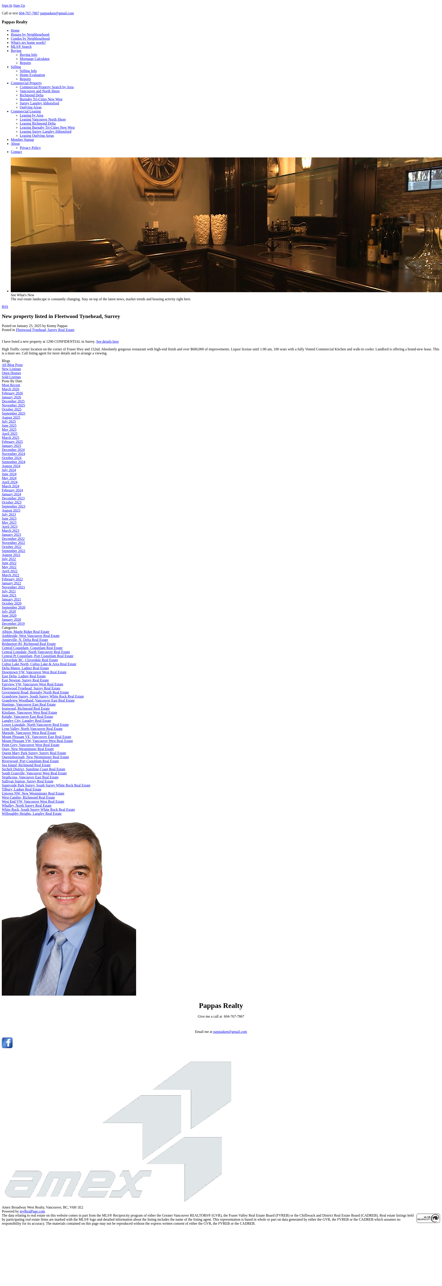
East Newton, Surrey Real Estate (25, 680)
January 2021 (11, 599)
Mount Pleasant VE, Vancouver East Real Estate (36, 737)
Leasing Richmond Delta (38, 123)
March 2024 (10, 486)
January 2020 (11, 619)
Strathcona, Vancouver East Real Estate (30, 777)
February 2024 (12, 490)
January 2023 (11, 535)
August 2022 (11, 555)
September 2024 (13, 462)
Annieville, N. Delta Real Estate (25, 640)
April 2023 (10, 526)
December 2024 (13, 450)
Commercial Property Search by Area (47, 87)
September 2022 (13, 551)
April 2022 (10, 571)
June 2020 (9, 615)
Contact (16, 152)
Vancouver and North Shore (40, 91)
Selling (16, 67)
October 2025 (12, 409)
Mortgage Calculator (35, 59)
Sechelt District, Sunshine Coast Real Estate (33, 769)
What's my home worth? (28, 42)
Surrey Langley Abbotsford (39, 103)
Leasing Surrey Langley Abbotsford (45, 131)
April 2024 (10, 482)
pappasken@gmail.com (230, 1032)
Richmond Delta (31, 95)
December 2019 (13, 623)
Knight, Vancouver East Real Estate (27, 716)
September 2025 (13, 413)
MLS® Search (21, 47)
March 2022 (10, 575)
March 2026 (10, 389)
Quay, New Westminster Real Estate (28, 749)
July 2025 (9, 421)
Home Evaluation (32, 75)
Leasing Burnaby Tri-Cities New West (47, 127)
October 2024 (12, 458)
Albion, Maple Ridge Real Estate (25, 632)
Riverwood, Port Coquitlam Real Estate (30, 761)
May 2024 (9, 478)
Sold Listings (11, 377)
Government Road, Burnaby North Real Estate (35, 692)
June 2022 (9, 563)
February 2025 (12, 442)
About (15, 144)
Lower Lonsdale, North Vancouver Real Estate (35, 725)
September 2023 (13, 506)
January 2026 (11, 397)
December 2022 (13, 539)
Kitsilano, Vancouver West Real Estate (29, 712)
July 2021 (9, 591)
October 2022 (12, 547)
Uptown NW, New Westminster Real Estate (33, 793)
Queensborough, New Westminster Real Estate (35, 757)
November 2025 (13, 405)
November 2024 (13, 454)
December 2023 (13, 498)
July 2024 (9, 470)
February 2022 (12, 579)
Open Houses (11, 373)
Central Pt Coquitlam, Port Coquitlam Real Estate (37, 656)
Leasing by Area (31, 115)
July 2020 (9, 611)
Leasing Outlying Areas (37, 135)
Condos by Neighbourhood (30, 38)
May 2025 (9, 429)
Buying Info (28, 55)
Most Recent (11, 385)
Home (15, 30)
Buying (16, 51)
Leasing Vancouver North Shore (43, 119)
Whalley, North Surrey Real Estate (27, 805)
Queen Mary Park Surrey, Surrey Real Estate (34, 753)
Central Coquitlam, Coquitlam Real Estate (32, 648)
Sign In (7, 5)
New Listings (11, 369)
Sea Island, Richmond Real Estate (26, 765)
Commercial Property (26, 83)
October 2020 (12, 603)
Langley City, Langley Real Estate (26, 721)
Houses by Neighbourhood (30, 34)
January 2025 (11, 446)
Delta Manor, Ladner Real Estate (25, 668)
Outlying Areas (31, 107)
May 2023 (9, 522)
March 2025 (10, 438)
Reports (25, 63)
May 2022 (9, 567)
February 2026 (12, 393)
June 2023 (9, 518)
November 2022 (13, 543)
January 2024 (11, 494)
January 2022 (11, 583)
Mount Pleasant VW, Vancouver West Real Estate (37, 741)
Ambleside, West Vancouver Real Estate (31, 636)
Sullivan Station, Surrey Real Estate (27, 781)
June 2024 (9, 474)
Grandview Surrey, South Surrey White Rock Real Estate (43, 696)
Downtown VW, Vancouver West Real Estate (34, 672)
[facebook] (7, 1047)
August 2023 (11, 510)
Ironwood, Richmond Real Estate (26, 708)
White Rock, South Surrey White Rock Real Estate (38, 809)
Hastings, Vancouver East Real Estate (29, 704)
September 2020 (13, 607)
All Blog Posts (12, 365)
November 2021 (13, 587)
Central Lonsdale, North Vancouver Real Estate (36, 652)
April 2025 (10, 433)
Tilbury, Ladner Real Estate (21, 789)
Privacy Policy (30, 148)
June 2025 (9, 425)
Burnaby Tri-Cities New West (41, 99)
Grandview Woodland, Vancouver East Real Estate (38, 700)
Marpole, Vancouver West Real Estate (29, 733)
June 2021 (9, 595)
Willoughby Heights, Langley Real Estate (32, 813)
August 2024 (11, 466)
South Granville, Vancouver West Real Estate (34, 773)
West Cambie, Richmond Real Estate (28, 797)
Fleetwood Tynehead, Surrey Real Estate (45, 330)
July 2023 (9, 514)
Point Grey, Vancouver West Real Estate (31, 745)
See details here (107, 341)
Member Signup (22, 139)
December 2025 (13, 401)
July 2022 (9, 559)
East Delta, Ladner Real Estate (24, 676)
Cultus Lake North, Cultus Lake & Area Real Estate (39, 664)
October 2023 (12, 502)
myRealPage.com (32, 1211)
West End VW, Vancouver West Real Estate (33, 801)
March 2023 (10, 531)
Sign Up (19, 5)
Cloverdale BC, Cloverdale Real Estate (30, 660)
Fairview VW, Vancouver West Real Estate (32, 684)
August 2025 (11, 417)
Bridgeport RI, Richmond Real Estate (29, 644)
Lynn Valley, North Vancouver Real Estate (32, 729)
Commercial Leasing (26, 111)
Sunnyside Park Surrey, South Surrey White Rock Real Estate (46, 785)
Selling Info (28, 71)
